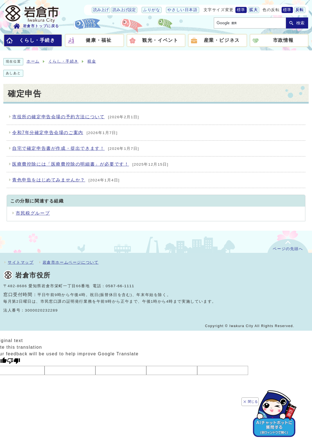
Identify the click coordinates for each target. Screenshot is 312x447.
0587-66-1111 (120, 286)
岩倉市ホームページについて (71, 262)
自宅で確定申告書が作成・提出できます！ (75, 148)
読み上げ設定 (124, 10)
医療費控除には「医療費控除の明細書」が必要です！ (90, 164)
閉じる (253, 399)
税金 (91, 61)
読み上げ (101, 10)
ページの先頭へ (288, 249)
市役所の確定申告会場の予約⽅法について (75, 117)
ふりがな (151, 10)
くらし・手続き (63, 61)
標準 (241, 10)
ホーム (33, 61)
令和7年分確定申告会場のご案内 (65, 133)
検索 (300, 22)
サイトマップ (21, 262)
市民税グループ (33, 213)
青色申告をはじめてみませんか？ (66, 180)
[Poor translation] (13, 361)
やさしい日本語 (182, 10)
